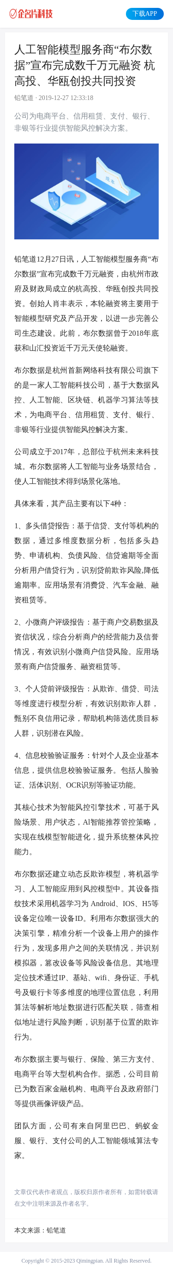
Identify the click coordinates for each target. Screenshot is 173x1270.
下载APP (144, 13)
